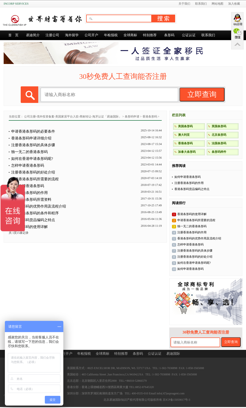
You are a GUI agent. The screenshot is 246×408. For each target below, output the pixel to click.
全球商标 (130, 35)
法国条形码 (219, 143)
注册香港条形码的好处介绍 (33, 172)
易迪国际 (173, 353)
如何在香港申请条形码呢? (32, 159)
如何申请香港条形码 (187, 177)
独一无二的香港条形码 (29, 152)
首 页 (13, 35)
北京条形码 (219, 134)
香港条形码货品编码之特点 (191, 189)
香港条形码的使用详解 (29, 227)
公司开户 (91, 35)
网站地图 (217, 3)
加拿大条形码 (187, 152)
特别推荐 (150, 35)
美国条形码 (185, 126)
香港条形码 (149, 116)
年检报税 (111, 35)
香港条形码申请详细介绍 (31, 138)
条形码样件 (219, 152)
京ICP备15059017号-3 (176, 399)
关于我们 (184, 3)
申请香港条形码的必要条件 (33, 131)
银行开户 (65, 353)
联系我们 (201, 3)
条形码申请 (132, 116)
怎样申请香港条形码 (27, 165)
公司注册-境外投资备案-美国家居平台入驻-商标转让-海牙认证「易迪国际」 (73, 116)
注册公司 (52, 35)
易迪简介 (33, 35)
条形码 (169, 35)
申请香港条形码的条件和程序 (35, 213)
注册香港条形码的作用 (189, 183)
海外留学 (72, 35)
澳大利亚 (184, 134)
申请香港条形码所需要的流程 (35, 179)
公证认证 (189, 35)
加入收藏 (234, 3)
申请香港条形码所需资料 (31, 199)
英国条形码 (219, 126)
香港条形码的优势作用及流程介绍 (38, 206)
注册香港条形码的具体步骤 (33, 145)
